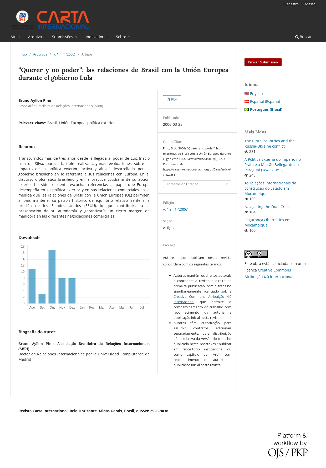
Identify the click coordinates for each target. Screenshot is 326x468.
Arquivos (36, 36)
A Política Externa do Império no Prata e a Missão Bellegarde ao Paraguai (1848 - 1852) (272, 164)
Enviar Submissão (263, 62)
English (256, 93)
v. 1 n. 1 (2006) (64, 54)
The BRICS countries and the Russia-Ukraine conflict (269, 143)
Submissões (63, 36)
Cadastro (291, 4)
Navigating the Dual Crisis (267, 206)
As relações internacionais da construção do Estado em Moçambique (270, 188)
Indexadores (97, 36)
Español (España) (265, 101)
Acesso (310, 4)
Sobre (121, 36)
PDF (173, 99)
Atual (15, 36)
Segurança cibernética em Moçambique (267, 222)
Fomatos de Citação (182, 184)
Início (22, 54)
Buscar (303, 36)
